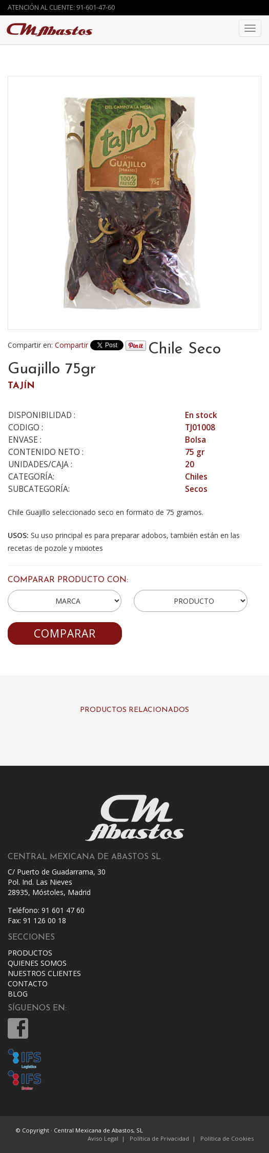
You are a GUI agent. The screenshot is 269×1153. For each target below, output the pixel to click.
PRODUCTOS (30, 953)
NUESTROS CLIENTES (44, 973)
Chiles (196, 476)
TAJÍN (21, 386)
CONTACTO (28, 983)
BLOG (18, 994)
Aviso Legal (103, 1138)
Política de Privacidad (159, 1138)
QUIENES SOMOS (37, 963)
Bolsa (195, 439)
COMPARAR (65, 633)
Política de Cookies (227, 1138)
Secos (196, 489)
